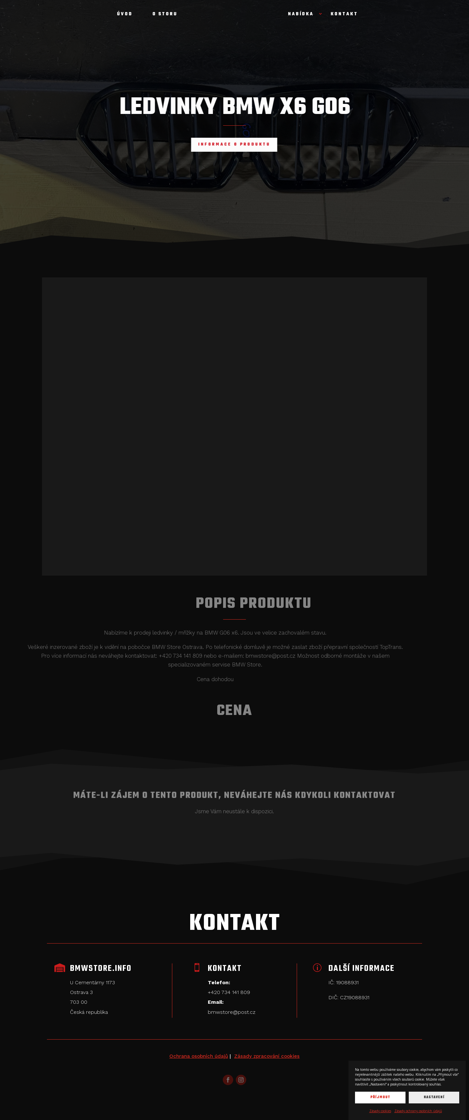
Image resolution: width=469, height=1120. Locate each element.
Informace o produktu (219, 144)
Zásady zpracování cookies (267, 1056)
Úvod (125, 15)
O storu (165, 15)
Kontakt (344, 15)
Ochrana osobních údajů (198, 1056)
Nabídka (301, 15)
